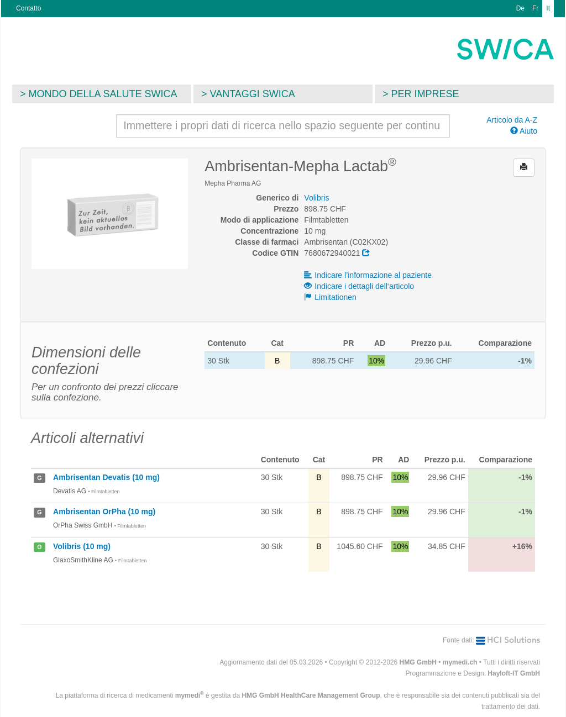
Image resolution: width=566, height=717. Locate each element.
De (520, 8)
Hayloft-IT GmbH (514, 673)
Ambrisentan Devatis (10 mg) (106, 477)
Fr (535, 8)
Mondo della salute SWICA (103, 93)
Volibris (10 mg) (82, 546)
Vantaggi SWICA (252, 93)
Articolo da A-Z (511, 119)
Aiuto (523, 130)
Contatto (28, 8)
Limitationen (330, 297)
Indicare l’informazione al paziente (368, 275)
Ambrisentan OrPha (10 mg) (104, 511)
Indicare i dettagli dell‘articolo (359, 286)
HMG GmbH (418, 662)
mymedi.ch (460, 662)
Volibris (316, 197)
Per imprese (425, 93)
